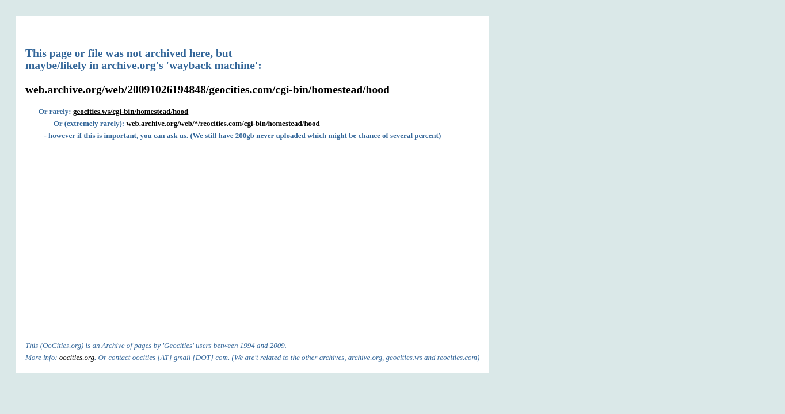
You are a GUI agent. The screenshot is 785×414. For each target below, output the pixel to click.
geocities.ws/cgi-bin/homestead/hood (130, 111)
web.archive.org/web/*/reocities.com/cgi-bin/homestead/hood (222, 123)
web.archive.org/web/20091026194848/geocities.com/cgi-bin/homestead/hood (207, 89)
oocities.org (76, 357)
